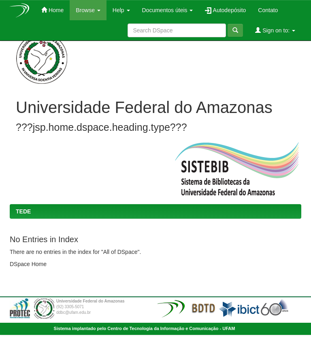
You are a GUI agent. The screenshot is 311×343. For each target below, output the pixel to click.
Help (121, 10)
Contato (268, 10)
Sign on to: (275, 30)
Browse (88, 10)
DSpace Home (28, 264)
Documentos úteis (167, 10)
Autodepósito (225, 10)
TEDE (23, 211)
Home (52, 9)
